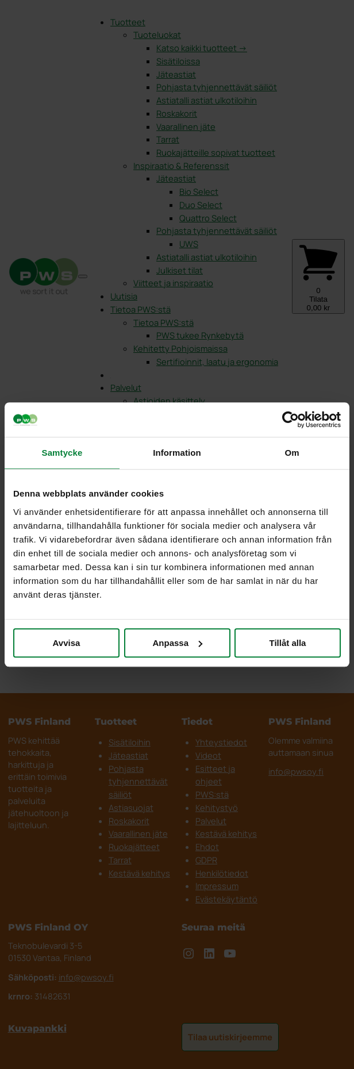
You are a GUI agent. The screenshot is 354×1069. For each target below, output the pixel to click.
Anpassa (177, 643)
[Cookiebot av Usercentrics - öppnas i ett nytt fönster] (290, 419)
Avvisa (66, 643)
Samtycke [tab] (62, 452)
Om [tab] (291, 452)
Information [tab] (177, 452)
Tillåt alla (288, 643)
